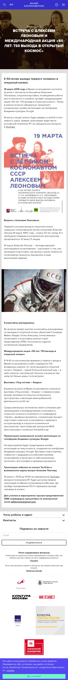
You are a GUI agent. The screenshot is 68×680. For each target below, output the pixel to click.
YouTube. (10, 126)
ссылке (10, 670)
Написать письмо (34, 570)
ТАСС (18, 621)
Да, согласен (34, 676)
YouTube (54, 476)
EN (11, 4)
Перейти (34, 560)
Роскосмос (21, 583)
